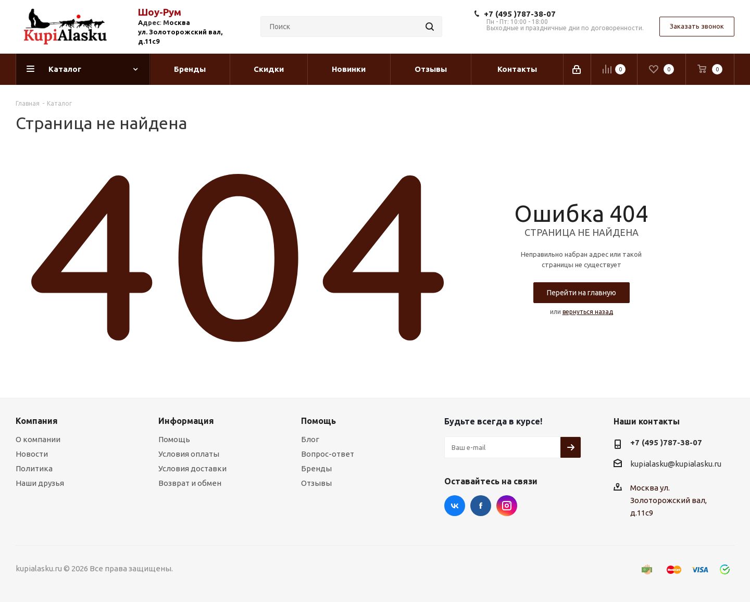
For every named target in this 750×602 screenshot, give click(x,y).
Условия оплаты (188, 453)
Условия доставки (192, 468)
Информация (186, 420)
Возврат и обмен (189, 483)
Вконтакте (454, 505)
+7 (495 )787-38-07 (520, 13)
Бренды (316, 468)
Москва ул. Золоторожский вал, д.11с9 (668, 500)
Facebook (480, 505)
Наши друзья (40, 483)
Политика (34, 468)
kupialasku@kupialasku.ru (675, 463)
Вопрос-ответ (327, 453)
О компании (38, 439)
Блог (310, 439)
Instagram (506, 505)
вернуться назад (587, 311)
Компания (37, 420)
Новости (32, 453)
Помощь (174, 439)
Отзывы (316, 483)
